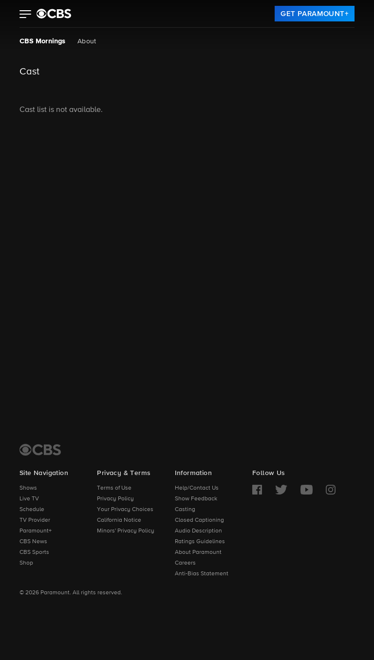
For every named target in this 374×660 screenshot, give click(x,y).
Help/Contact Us (197, 488)
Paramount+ (35, 531)
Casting (185, 510)
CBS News (33, 542)
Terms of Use (114, 488)
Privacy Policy (115, 499)
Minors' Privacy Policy (125, 531)
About (86, 41)
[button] (26, 15)
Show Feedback (196, 499)
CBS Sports (34, 552)
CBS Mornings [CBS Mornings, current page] (42, 41)
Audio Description (198, 531)
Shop (26, 563)
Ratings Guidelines (200, 542)
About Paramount (198, 552)
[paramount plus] (54, 13)
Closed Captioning (199, 520)
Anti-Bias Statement (201, 574)
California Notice (119, 520)
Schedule (31, 510)
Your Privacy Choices (125, 510)
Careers (185, 563)
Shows (28, 488)
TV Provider (34, 520)
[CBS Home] (40, 450)
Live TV (29, 499)
